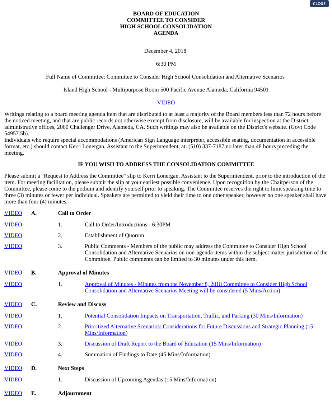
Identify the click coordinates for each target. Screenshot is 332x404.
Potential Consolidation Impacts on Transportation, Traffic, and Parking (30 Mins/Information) (194, 316)
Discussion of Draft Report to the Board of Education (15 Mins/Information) (173, 344)
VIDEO (166, 103)
